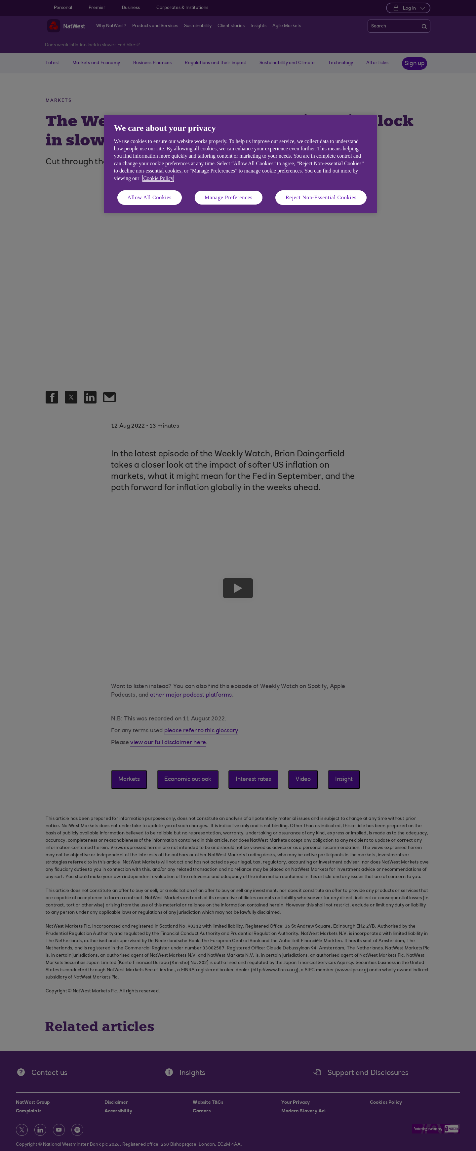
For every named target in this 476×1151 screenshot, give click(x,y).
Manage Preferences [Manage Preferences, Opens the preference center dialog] (229, 197)
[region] (240, 164)
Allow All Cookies (150, 197)
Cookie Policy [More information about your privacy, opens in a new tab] (158, 178)
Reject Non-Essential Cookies (321, 197)
